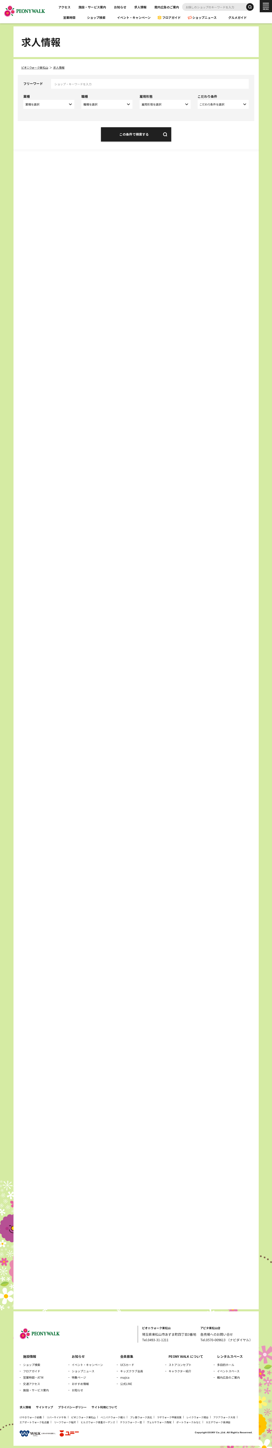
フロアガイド (171, 17)
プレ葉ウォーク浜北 (141, 1416)
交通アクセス (31, 1383)
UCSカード (127, 1364)
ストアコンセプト (180, 1364)
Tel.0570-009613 (213, 1339)
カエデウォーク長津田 (218, 1421)
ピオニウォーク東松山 (83, 1416)
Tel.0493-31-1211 (155, 1339)
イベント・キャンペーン (134, 17)
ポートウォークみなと (188, 1421)
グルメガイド (237, 17)
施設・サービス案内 (92, 7)
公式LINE (126, 1383)
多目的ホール (225, 1364)
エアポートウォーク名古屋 (34, 1421)
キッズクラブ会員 (131, 1370)
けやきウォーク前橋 (31, 1416)
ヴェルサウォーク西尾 (159, 1421)
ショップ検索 (96, 17)
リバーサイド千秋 (56, 1416)
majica (124, 1377)
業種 (26, 96)
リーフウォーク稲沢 (65, 1421)
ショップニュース (204, 17)
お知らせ (120, 7)
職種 (84, 96)
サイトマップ (44, 1406)
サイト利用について (104, 1406)
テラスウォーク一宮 (131, 1421)
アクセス (64, 7)
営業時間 (69, 17)
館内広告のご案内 (166, 7)
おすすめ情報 (80, 1383)
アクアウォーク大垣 (224, 1416)
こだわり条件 (207, 96)
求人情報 (140, 7)
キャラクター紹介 (180, 1370)
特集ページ (79, 1377)
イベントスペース (228, 1370)
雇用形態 (146, 96)
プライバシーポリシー (72, 1406)
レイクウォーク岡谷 (197, 1416)
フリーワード (33, 83)
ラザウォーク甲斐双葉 (169, 1416)
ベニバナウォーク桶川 (113, 1416)
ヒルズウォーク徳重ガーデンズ (98, 1421)
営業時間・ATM (33, 1377)
